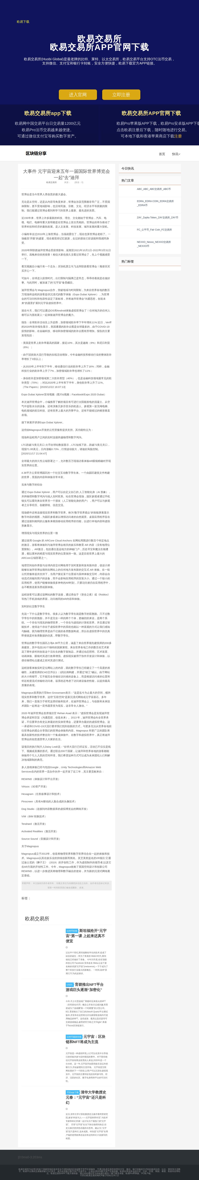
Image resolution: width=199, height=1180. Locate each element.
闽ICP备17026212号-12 (108, 1175)
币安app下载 (73, 1092)
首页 (162, 154)
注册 (178, 136)
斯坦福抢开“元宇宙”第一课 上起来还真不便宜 (86, 936)
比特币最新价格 (74, 1037)
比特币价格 (72, 931)
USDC (70, 985)
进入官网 (78, 94)
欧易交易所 (36, 153)
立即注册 (121, 94)
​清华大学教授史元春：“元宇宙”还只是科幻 (86, 1097)
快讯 (176, 154)
